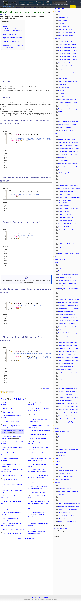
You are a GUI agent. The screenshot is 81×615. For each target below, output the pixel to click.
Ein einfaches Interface (64, 443)
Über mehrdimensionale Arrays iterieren (68, 274)
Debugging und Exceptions (62, 479)
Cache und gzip (59, 464)
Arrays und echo (62, 23)
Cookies (57, 428)
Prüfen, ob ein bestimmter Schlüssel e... (68, 382)
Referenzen (61, 90)
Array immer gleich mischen (38, 438)
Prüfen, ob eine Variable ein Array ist (67, 50)
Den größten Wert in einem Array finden (68, 320)
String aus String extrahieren (65, 191)
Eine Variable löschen (63, 75)
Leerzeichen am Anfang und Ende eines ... (69, 176)
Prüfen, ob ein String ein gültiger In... (67, 515)
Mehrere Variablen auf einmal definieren (68, 121)
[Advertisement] (67, 565)
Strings (56, 133)
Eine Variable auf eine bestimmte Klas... (68, 65)
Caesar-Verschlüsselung (64, 205)
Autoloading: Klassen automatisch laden (68, 449)
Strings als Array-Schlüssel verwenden (68, 348)
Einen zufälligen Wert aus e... (61, 528)
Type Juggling (61, 93)
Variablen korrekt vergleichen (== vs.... (68, 72)
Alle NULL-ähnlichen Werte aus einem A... (69, 339)
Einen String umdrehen (64, 157)
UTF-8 (56, 256)
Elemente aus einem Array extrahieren (68, 302)
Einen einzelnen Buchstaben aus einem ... (69, 170)
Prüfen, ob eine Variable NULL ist (66, 69)
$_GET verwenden (63, 112)
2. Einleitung (6, 26)
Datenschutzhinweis (36, 597)
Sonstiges (57, 482)
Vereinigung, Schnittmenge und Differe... (68, 419)
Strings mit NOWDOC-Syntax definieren (68, 226)
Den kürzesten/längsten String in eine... (68, 336)
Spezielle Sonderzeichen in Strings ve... (68, 236)
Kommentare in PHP (63, 17)
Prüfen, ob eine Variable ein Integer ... (67, 56)
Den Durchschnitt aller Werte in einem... (68, 329)
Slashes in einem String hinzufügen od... (68, 182)
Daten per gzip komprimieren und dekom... (69, 467)
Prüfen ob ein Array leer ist (37, 492)
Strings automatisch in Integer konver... (68, 247)
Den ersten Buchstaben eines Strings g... (68, 148)
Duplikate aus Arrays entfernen (12, 421)
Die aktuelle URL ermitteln (64, 488)
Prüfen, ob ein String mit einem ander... (68, 154)
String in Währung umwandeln (65, 220)
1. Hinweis (5, 24)
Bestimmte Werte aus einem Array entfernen (15, 92)
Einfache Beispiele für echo (65, 29)
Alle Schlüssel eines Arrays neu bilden (67, 345)
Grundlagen (58, 11)
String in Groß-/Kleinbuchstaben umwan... (68, 145)
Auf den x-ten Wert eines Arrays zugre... (68, 376)
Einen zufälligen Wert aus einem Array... (68, 288)
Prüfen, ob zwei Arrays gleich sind (39, 520)
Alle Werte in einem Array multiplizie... (67, 314)
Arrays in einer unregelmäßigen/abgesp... (68, 422)
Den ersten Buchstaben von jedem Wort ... (69, 151)
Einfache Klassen (62, 433)
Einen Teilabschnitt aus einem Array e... (68, 283)
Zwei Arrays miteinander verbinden (40, 430)
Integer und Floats (59, 494)
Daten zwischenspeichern (64, 473)
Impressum (47, 597)
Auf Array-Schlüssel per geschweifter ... (68, 388)
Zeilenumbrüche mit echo (64, 26)
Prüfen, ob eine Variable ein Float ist (67, 53)
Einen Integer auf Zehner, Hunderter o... (68, 521)
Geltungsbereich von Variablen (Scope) (68, 109)
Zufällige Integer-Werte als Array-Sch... (68, 351)
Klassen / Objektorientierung (62, 431)
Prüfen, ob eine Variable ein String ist (67, 59)
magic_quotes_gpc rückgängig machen (68, 491)
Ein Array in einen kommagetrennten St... (68, 357)
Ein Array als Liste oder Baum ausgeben (68, 385)
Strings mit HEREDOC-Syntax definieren (68, 223)
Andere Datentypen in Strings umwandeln (68, 136)
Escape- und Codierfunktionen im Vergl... (68, 253)
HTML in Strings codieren (64, 173)
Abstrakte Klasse (62, 440)
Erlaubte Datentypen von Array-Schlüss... (68, 372)
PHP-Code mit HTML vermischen (66, 32)
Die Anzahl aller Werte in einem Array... (68, 333)
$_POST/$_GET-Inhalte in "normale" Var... (69, 115)
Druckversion (44, 388)
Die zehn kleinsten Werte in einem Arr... (68, 323)
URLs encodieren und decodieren (66, 230)
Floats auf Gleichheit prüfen (65, 512)
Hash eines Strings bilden (64, 179)
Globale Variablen (62, 84)
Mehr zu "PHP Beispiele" (26, 539)
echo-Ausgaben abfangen (64, 485)
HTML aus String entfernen (65, 160)
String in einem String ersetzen (66, 194)
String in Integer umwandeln (65, 211)
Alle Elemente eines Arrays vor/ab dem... (68, 391)
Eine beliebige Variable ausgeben (66, 130)
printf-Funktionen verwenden (65, 233)
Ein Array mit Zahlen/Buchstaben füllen (68, 403)
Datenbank (57, 425)
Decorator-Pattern (62, 452)
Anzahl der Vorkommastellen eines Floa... (68, 500)
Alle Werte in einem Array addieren (13, 475)
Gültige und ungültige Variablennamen (68, 105)
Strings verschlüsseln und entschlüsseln (68, 208)
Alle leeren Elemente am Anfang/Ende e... (68, 394)
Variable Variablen (62, 78)
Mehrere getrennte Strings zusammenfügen (69, 188)
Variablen (57, 38)
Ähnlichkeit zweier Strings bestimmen (67, 163)
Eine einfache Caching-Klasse (65, 476)
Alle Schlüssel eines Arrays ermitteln (13, 529)
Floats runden (61, 518)
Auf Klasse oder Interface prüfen (66, 446)
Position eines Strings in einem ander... (68, 142)
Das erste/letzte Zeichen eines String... (68, 250)
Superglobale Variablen (64, 87)
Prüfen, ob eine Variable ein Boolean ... (68, 62)
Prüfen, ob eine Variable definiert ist (67, 47)
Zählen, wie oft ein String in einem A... (67, 354)
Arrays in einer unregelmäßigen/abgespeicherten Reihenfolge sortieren (37, 531)
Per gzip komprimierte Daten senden (67, 470)
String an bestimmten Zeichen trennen (68, 185)
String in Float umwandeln (64, 214)
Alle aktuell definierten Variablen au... (67, 99)
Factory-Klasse (62, 455)
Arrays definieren (8, 408)
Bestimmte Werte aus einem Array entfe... (68, 265)
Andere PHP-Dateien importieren (66, 35)
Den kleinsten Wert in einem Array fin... (68, 317)
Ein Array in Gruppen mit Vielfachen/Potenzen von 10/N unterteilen (36, 514)
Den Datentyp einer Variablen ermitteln (68, 44)
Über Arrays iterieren (9, 412)
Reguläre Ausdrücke (60, 259)
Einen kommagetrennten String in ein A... (68, 360)
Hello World (61, 14)
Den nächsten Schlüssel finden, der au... (68, 397)
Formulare (57, 461)
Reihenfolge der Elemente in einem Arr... (68, 299)
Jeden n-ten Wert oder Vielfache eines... (68, 406)
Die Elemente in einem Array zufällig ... (68, 293)
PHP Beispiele (3, 14)
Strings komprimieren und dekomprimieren (69, 197)
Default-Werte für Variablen (65, 127)
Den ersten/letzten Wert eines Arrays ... (68, 305)
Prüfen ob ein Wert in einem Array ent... (68, 296)
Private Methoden (62, 436)
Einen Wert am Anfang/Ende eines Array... (69, 308)
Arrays (3, 399)
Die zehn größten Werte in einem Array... (68, 326)
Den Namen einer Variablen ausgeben (68, 102)
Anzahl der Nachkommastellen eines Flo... (69, 503)
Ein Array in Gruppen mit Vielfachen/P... (68, 412)
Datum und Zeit (59, 458)
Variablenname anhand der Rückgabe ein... (69, 81)
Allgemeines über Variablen (65, 41)
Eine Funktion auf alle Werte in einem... (68, 280)
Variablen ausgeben (63, 20)
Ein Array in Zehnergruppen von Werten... (68, 409)
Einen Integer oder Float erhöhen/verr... (68, 509)
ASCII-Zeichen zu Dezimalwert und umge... (69, 244)
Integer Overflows (62, 497)
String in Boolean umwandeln (65, 217)
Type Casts (61, 96)
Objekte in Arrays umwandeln (38, 434)
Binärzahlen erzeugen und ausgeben (67, 124)
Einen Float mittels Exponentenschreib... (68, 506)
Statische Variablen (63, 118)
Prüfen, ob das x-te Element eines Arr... (68, 379)
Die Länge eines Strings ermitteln (66, 139)
